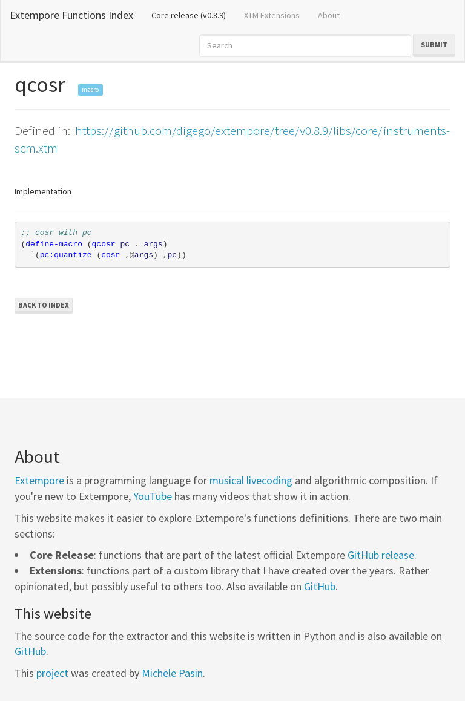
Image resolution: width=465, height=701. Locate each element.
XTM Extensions (272, 15)
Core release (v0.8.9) (193, 14)
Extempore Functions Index (71, 15)
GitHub (319, 586)
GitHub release (381, 555)
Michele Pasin (172, 673)
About (329, 15)
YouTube (152, 496)
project (52, 673)
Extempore (39, 480)
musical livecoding (250, 480)
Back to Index (43, 304)
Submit (434, 44)
